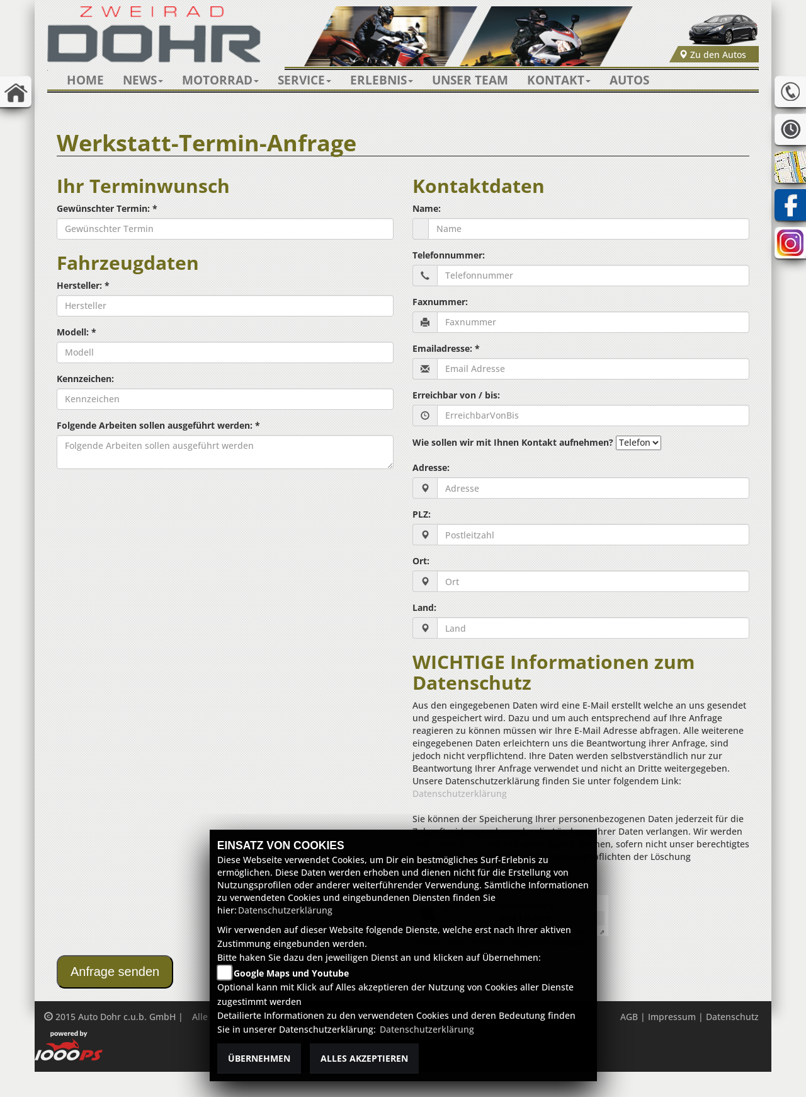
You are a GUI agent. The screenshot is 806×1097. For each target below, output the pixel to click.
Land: (424, 607)
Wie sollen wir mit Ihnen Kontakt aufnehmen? (512, 442)
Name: (426, 208)
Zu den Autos (712, 55)
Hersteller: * (83, 285)
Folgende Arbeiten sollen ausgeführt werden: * (158, 425)
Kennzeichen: (85, 379)
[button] (143, 80)
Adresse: (431, 467)
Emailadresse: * (446, 348)
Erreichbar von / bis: (456, 395)
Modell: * (76, 332)
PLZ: (421, 514)
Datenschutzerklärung (459, 793)
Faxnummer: (440, 302)
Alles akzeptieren (364, 1058)
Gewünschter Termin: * (107, 208)
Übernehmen (259, 1058)
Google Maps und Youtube (291, 973)
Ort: (420, 561)
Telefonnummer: (448, 255)
